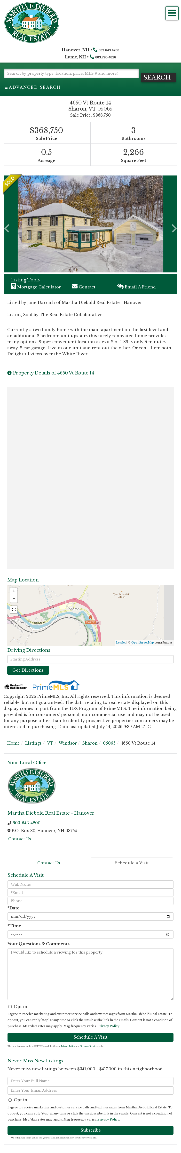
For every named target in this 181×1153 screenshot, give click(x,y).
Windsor (68, 742)
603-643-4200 (26, 822)
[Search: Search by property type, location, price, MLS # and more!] (71, 73)
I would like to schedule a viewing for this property (90, 974)
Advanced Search (35, 87)
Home (13, 742)
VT (50, 742)
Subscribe (90, 1129)
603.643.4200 (109, 50)
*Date (13, 907)
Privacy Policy (108, 1026)
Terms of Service (88, 1046)
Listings (33, 742)
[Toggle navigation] (172, 13)
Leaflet (121, 642)
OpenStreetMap (142, 642)
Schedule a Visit (132, 862)
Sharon (90, 742)
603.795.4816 (105, 57)
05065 (109, 742)
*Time (14, 925)
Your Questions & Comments (39, 943)
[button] (159, 77)
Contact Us (19, 838)
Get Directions (28, 670)
